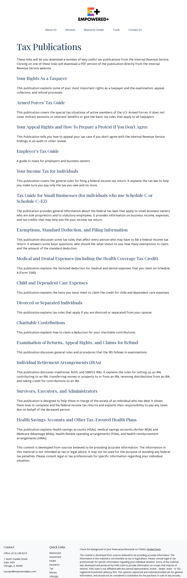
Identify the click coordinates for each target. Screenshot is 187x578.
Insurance (54, 564)
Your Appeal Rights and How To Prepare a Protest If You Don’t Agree (82, 127)
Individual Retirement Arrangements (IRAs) (59, 362)
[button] (51, 29)
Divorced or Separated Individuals (49, 302)
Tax (51, 568)
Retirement (55, 553)
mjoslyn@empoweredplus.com (20, 571)
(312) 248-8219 (19, 553)
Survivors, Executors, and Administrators (57, 391)
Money (53, 572)
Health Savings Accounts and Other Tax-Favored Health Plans (77, 419)
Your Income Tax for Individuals (47, 171)
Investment (55, 556)
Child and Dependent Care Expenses (52, 283)
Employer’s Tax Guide (38, 151)
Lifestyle (53, 576)
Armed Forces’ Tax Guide (41, 102)
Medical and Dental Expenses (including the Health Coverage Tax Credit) (87, 258)
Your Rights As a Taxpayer (42, 78)
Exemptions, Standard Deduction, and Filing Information (72, 230)
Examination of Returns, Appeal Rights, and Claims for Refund (77, 342)
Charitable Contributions (41, 322)
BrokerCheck (154, 549)
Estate (52, 560)
